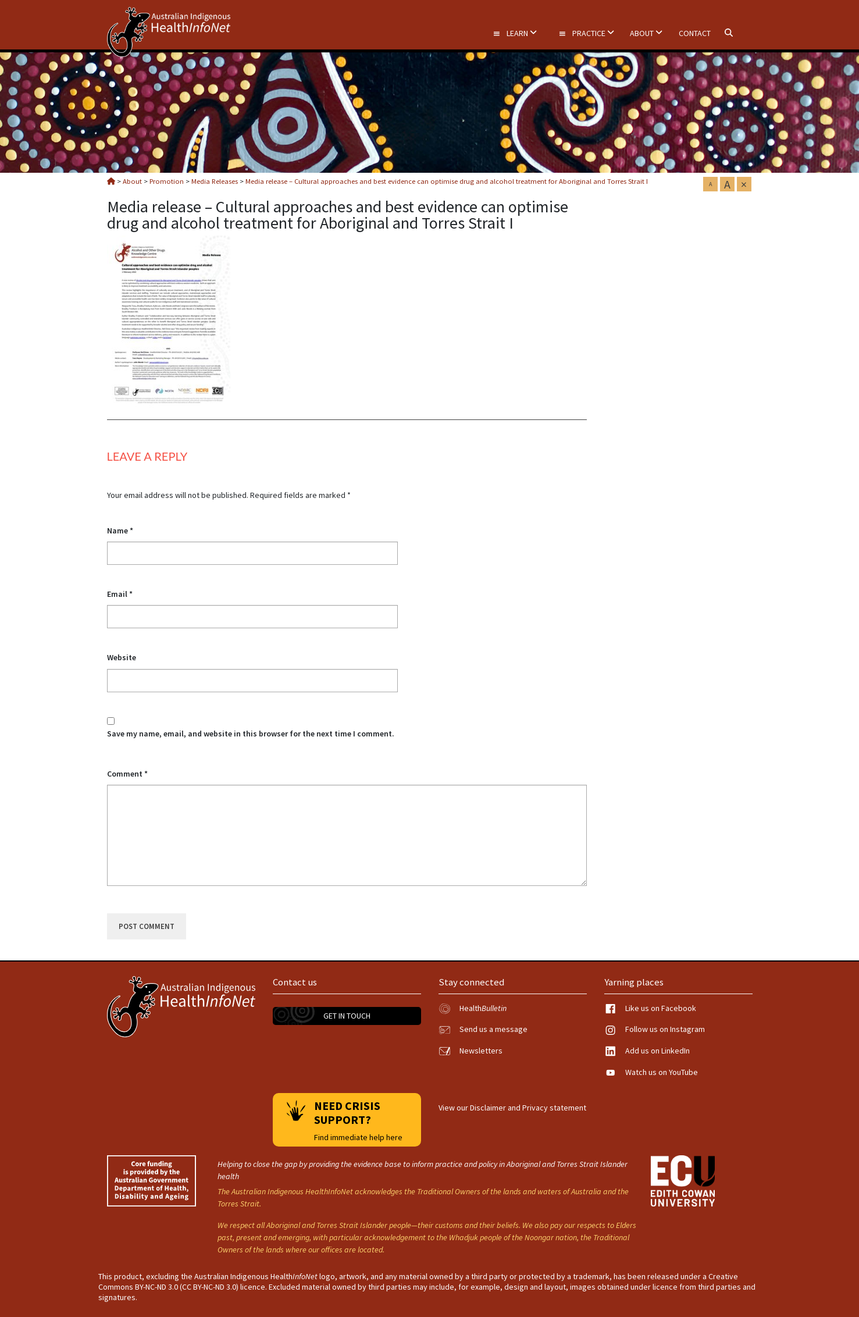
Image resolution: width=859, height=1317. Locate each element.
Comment (127, 773)
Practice (586, 33)
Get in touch (346, 1015)
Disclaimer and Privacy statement (528, 1107)
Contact (695, 33)
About (646, 33)
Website (121, 657)
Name (120, 530)
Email (120, 594)
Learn (515, 33)
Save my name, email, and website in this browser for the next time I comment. (250, 733)
